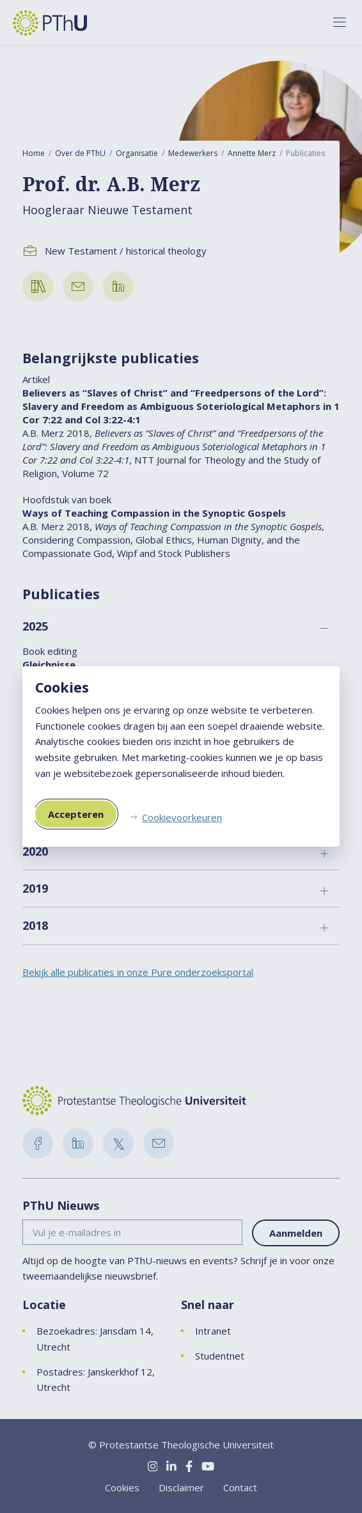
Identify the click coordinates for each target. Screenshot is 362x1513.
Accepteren (76, 814)
